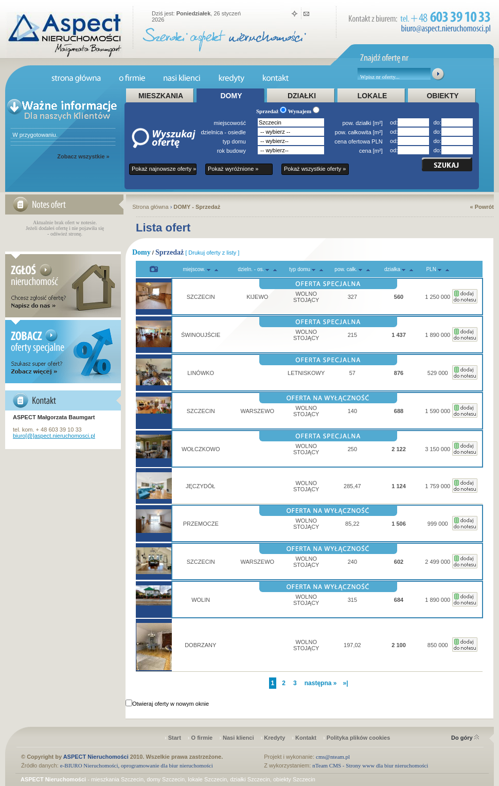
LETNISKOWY (306, 373)
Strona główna (150, 207)
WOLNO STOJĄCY (306, 297)
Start (174, 738)
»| (345, 683)
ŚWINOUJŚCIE (200, 335)
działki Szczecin (250, 779)
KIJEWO (257, 297)
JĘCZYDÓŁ (200, 486)
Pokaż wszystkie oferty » (315, 169)
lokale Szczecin (207, 779)
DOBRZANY (200, 645)
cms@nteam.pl (333, 757)
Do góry (465, 738)
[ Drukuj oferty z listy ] (212, 252)
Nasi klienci (238, 738)
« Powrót (482, 207)
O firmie (202, 738)
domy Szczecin (166, 779)
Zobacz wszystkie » (83, 156)
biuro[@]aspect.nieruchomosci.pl (54, 436)
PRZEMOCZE (201, 524)
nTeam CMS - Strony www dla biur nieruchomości (370, 765)
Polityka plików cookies (358, 738)
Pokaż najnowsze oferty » (164, 169)
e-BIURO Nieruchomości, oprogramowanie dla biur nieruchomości (136, 765)
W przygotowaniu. (34, 135)
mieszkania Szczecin (117, 779)
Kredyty (274, 738)
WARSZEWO (257, 411)
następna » (321, 683)
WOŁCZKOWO (201, 449)
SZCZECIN (201, 297)
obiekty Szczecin (294, 779)
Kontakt (305, 738)
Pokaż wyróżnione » (233, 169)
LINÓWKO (200, 373)
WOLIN (200, 600)
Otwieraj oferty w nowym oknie (170, 704)
